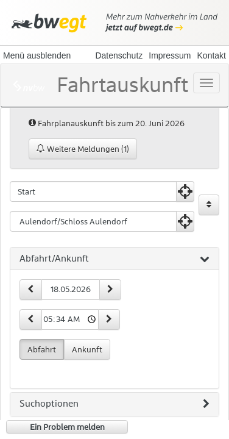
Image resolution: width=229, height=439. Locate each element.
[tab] (114, 259)
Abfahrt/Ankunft (114, 259)
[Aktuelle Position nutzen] (185, 191)
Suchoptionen (114, 404)
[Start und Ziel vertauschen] (209, 205)
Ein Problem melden (67, 427)
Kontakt (211, 55)
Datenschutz (119, 55)
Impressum (170, 55)
